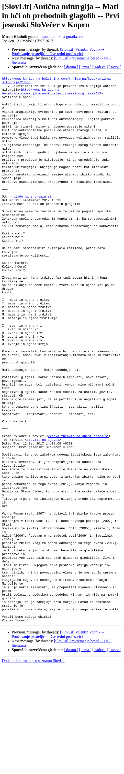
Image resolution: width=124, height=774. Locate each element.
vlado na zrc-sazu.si (32, 220)
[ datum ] (71, 67)
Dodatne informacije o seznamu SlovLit (33, 770)
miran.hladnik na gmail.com (61, 36)
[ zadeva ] (100, 67)
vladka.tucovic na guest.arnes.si (78, 508)
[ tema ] (85, 67)
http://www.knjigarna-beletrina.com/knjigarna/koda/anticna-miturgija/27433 (51, 94)
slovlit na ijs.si (43, 512)
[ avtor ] (115, 67)
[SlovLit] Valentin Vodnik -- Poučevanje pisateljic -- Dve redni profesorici (58, 51)
